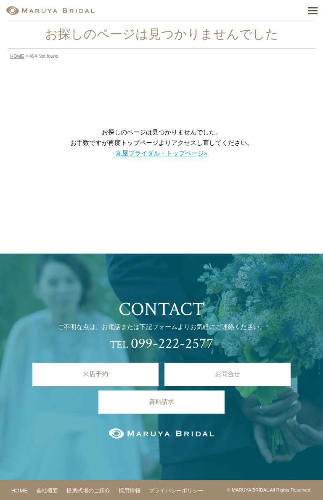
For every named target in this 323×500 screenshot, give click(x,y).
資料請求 (161, 401)
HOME (17, 56)
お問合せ (227, 374)
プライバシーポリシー (176, 490)
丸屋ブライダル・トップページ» (161, 153)
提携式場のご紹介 (88, 490)
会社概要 (47, 490)
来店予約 (95, 374)
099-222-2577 (172, 343)
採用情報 (129, 490)
